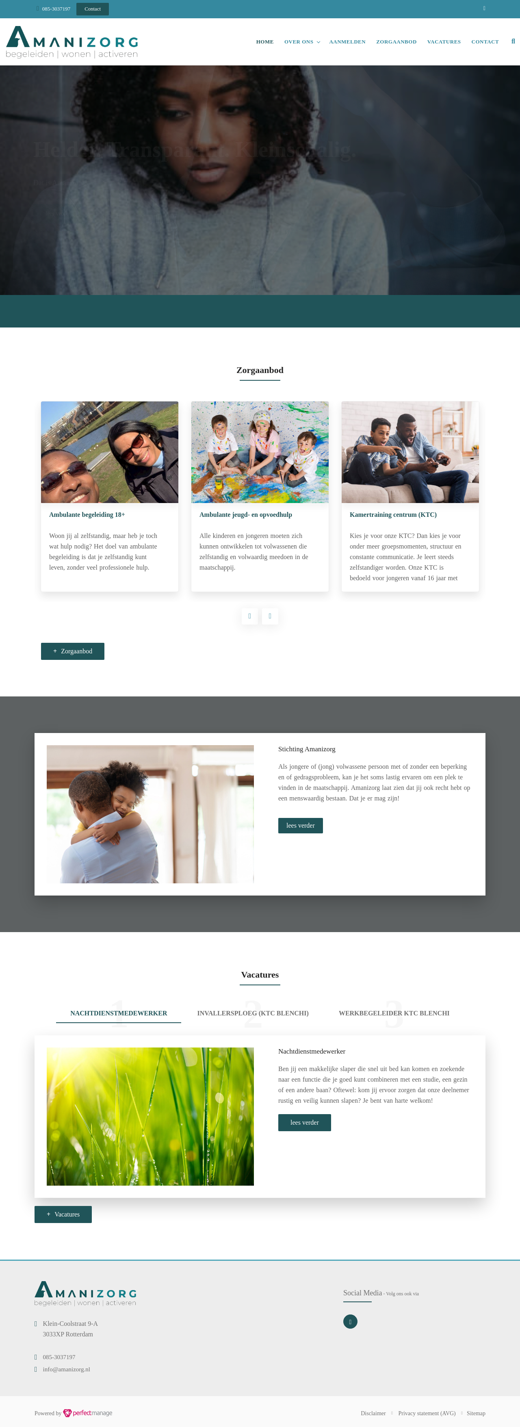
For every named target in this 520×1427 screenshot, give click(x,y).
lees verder (300, 825)
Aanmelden (347, 42)
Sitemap (476, 1413)
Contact (485, 42)
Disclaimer (373, 1413)
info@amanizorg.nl (66, 1369)
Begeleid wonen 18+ (76, 514)
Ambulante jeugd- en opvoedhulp (396, 514)
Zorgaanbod (396, 42)
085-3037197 (56, 9)
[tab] (118, 1014)
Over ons (299, 42)
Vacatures (444, 42)
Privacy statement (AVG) (427, 1413)
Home (265, 42)
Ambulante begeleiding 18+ (237, 514)
